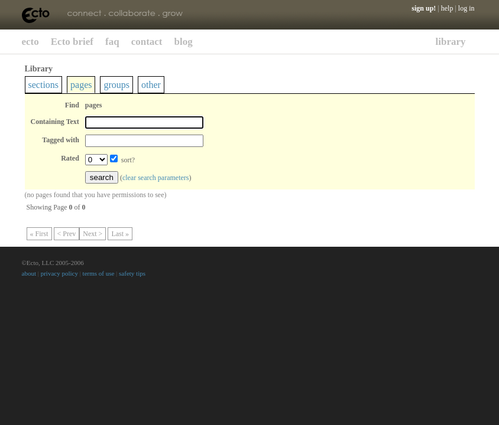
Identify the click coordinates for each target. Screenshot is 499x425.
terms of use (99, 273)
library (451, 41)
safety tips (132, 273)
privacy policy (59, 273)
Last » (120, 234)
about (29, 273)
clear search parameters (155, 178)
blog (183, 41)
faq (112, 41)
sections (43, 85)
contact (147, 41)
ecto (30, 41)
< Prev (66, 234)
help (447, 8)
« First (39, 234)
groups (116, 85)
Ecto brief (72, 41)
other (151, 85)
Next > (92, 234)
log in (466, 8)
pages (81, 85)
